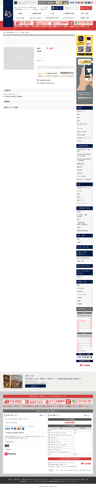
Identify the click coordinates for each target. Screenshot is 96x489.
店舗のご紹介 (58, 8)
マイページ (27, 9)
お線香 (20, 13)
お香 (52, 13)
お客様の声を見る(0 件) (45, 80)
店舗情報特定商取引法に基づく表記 (56, 481)
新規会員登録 (18, 9)
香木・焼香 (84, 13)
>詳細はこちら (42, 415)
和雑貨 (82, 479)
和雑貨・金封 (85, 18)
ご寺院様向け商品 (68, 13)
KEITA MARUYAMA (52, 18)
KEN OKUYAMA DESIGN (69, 18)
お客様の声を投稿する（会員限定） (14, 96)
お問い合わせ (44, 9)
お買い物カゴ (87, 8)
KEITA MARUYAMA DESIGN (61, 479)
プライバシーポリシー (71, 481)
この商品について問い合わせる (47, 83)
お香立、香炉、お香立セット (36, 18)
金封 (87, 479)
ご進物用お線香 (36, 13)
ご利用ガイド (35, 9)
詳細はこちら (35, 386)
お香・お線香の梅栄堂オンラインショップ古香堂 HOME (15, 32)
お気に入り (41, 61)
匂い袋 (20, 18)
